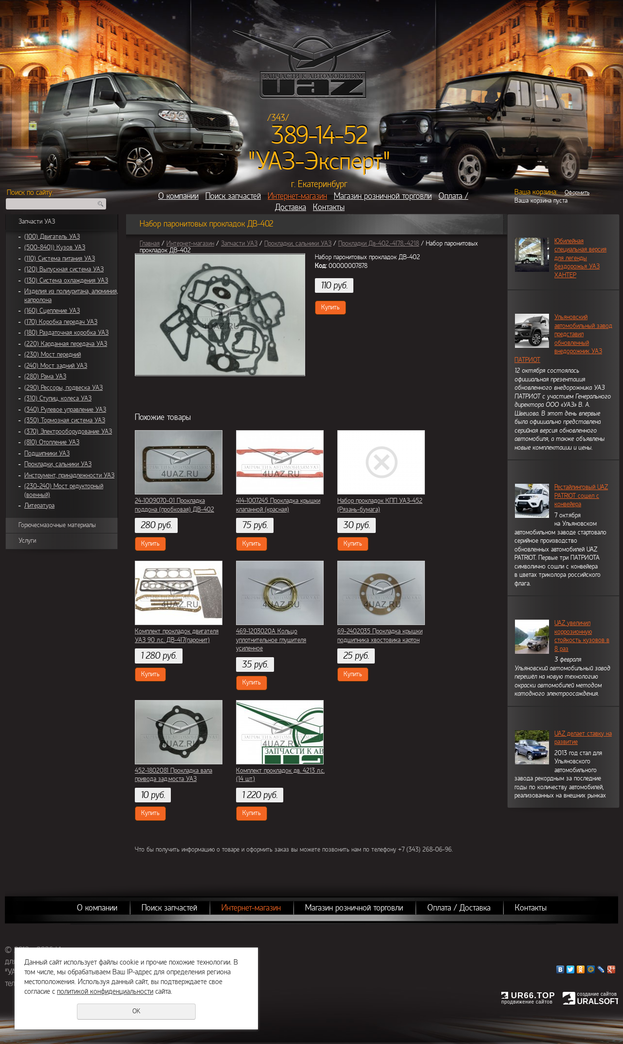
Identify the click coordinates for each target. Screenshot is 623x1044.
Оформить (577, 192)
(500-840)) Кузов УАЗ (54, 247)
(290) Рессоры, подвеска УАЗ (63, 388)
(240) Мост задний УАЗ (55, 366)
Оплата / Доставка (459, 908)
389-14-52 (319, 135)
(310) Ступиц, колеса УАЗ (58, 398)
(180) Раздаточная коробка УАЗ (66, 333)
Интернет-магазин (297, 196)
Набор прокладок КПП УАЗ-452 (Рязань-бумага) (379, 505)
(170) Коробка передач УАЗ (60, 322)
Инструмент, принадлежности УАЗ (69, 475)
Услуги (27, 541)
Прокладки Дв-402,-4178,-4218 (378, 243)
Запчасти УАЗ (36, 222)
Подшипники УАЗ (47, 453)
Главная (150, 243)
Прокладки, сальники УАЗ (58, 464)
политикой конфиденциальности (105, 991)
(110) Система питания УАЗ (59, 259)
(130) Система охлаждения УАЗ (66, 281)
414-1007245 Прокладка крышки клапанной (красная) (278, 505)
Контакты (329, 207)
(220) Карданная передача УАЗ (65, 344)
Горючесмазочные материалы (57, 525)
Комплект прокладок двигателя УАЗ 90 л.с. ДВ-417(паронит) (177, 635)
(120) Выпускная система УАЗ (64, 269)
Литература (39, 506)
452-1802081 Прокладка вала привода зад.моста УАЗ (173, 775)
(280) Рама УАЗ (45, 376)
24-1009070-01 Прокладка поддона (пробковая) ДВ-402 (174, 505)
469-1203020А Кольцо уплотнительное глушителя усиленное (271, 639)
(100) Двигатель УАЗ (52, 237)
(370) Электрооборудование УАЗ (68, 432)
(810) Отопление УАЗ (51, 442)
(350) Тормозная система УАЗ (64, 420)
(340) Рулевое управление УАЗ (65, 410)
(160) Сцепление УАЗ (52, 311)
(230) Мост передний (52, 355)
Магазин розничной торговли (383, 196)
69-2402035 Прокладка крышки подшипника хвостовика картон (379, 635)
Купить (330, 307)
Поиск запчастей (233, 196)
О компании (178, 196)
